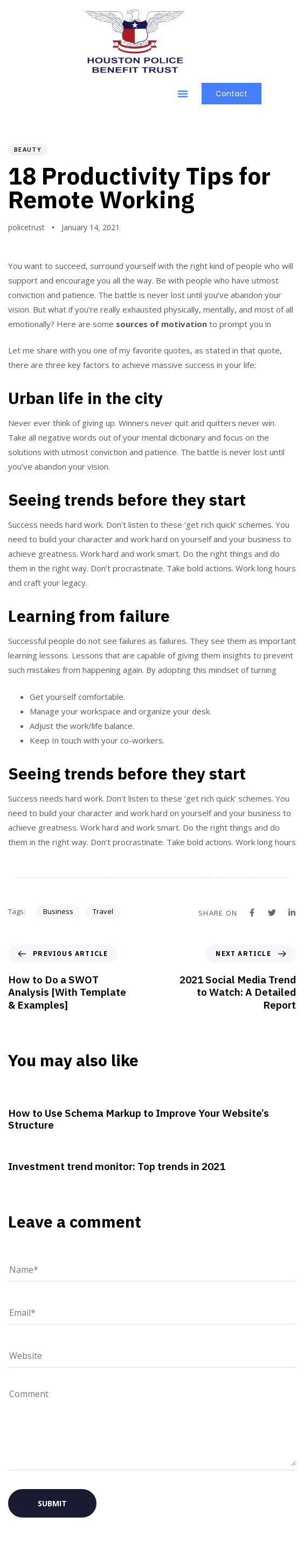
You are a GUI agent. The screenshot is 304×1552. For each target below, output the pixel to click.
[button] (183, 94)
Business (58, 911)
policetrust (26, 227)
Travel (103, 911)
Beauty (28, 149)
